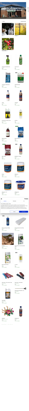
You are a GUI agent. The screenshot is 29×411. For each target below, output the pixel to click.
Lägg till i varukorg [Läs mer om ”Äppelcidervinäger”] (17, 87)
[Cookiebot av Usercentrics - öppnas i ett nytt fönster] (25, 198)
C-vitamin (16, 264)
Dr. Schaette (3, 139)
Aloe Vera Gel (17, 66)
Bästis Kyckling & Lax (18, 138)
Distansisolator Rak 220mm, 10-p (19, 290)
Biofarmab (3, 67)
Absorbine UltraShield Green (6, 66)
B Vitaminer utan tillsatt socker (6, 120)
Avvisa (14, 211)
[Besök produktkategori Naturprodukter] (8, 44)
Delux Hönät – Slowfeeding (18, 282)
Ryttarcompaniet (4, 121)
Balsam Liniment (4, 138)
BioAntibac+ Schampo (18, 156)
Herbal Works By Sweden (5, 246)
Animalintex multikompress (6, 84)
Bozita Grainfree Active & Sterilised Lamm (20, 246)
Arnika (3, 102)
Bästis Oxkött (4, 156)
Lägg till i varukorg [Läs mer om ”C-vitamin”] (17, 267)
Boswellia (3, 245)
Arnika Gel (16, 102)
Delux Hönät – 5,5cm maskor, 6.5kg (7, 282)
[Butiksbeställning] (21, 21)
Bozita (15, 247)
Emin (15, 67)
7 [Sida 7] (9, 324)
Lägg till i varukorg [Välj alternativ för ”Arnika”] (4, 105)
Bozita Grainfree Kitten (5, 264)
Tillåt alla (23, 211)
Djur (28, 9)
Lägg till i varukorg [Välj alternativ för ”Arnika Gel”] (17, 105)
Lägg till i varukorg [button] (4, 69)
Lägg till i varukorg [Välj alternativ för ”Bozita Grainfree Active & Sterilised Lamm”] (17, 249)
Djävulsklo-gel (17, 318)
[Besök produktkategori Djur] (8, 29)
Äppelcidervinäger (17, 84)
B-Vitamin (16, 120)
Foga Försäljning (16, 291)
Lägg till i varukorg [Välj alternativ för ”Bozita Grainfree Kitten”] (4, 267)
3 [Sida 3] (4, 324)
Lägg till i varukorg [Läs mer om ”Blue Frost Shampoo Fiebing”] (4, 230)
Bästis (15, 139)
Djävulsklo (3, 318)
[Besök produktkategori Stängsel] (21, 29)
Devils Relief (3, 300)
